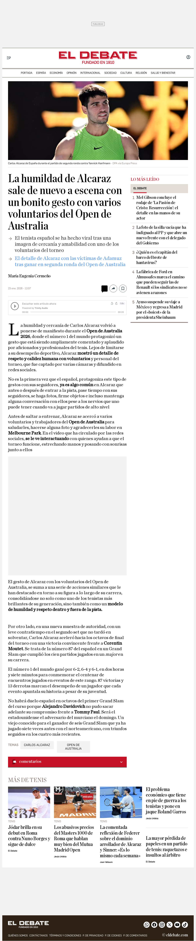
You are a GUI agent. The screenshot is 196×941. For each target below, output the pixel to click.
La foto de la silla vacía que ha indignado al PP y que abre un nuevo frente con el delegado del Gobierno (161, 235)
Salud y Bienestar (163, 73)
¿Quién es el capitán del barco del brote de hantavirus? (156, 257)
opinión (72, 73)
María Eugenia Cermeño (29, 276)
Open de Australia (73, 746)
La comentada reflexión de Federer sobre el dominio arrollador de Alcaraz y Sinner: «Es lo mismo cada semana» (120, 841)
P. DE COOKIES (113, 935)
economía (56, 73)
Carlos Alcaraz (37, 745)
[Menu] (9, 58)
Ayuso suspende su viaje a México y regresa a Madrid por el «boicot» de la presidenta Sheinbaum (159, 310)
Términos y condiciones (65, 935)
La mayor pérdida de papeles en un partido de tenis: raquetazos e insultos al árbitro (166, 847)
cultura (126, 73)
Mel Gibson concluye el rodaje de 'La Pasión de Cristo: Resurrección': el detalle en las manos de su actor (158, 207)
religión (141, 73)
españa (41, 73)
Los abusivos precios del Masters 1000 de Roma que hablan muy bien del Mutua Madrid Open (74, 838)
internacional (90, 73)
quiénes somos (18, 935)
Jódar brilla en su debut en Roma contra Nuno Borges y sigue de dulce (29, 836)
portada (26, 73)
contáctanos (38, 935)
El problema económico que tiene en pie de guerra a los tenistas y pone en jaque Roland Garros (166, 801)
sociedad (110, 73)
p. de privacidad (93, 935)
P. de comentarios (135, 935)
